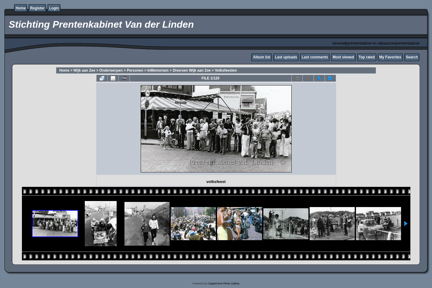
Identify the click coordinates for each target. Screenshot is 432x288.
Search (412, 57)
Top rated (367, 57)
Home (21, 8)
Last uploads (286, 57)
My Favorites (390, 57)
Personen (135, 70)
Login (54, 8)
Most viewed (343, 57)
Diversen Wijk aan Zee (192, 70)
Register (37, 8)
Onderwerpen (111, 70)
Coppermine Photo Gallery (223, 283)
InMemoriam (158, 70)
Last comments (315, 57)
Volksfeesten (226, 70)
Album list (261, 57)
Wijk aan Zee (84, 70)
